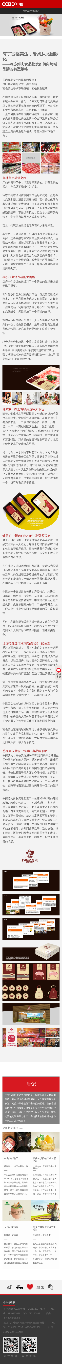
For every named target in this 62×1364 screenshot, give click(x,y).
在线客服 (58, 673)
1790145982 (33, 1313)
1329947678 (38, 1308)
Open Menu (58, 4)
